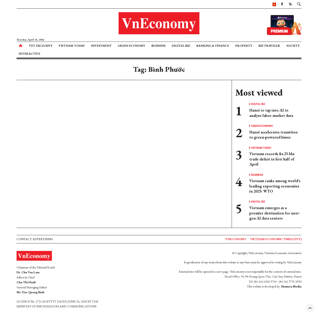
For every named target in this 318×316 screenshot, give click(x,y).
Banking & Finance (212, 46)
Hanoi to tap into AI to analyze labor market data (271, 113)
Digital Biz (181, 46)
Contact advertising (35, 239)
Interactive (29, 54)
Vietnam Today (72, 46)
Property (243, 46)
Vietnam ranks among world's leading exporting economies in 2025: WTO (274, 186)
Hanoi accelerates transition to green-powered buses (273, 134)
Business (158, 46)
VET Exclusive (40, 46)
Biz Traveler (269, 46)
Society (293, 46)
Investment (101, 46)
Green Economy (131, 46)
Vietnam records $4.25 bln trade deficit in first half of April (271, 159)
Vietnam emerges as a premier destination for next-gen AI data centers (274, 213)
